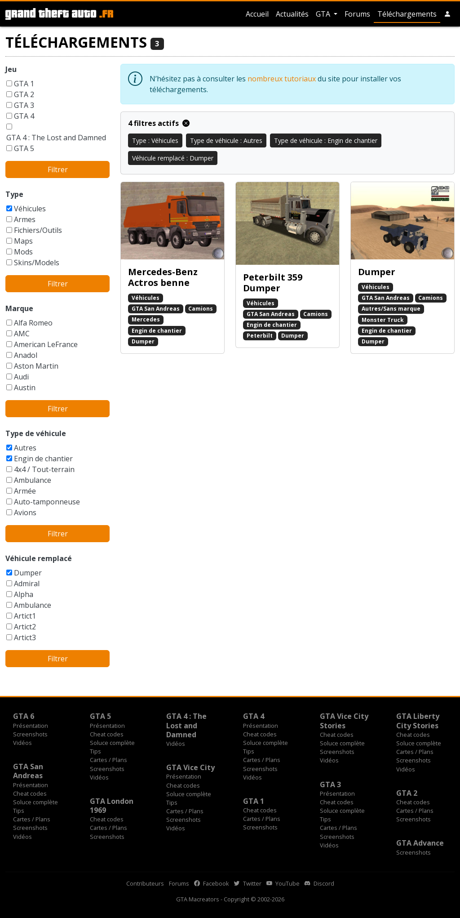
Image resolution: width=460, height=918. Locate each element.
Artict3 (25, 637)
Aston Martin (36, 366)
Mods (23, 252)
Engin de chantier (43, 458)
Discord (319, 883)
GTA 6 (23, 716)
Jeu (11, 69)
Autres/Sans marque (391, 308)
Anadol (25, 355)
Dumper (28, 573)
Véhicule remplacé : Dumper (172, 158)
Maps (23, 241)
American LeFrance (46, 344)
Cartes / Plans (108, 760)
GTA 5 (24, 148)
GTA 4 (24, 116)
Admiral (27, 583)
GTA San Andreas (156, 308)
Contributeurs (145, 883)
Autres (25, 448)
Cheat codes (107, 734)
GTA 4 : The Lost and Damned (56, 138)
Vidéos (22, 743)
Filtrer (58, 169)
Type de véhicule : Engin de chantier (325, 140)
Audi (21, 377)
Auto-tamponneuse (47, 502)
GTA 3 (24, 105)
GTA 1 (24, 84)
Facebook (211, 883)
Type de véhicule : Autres (226, 140)
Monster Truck (383, 320)
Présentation (30, 726)
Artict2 (25, 627)
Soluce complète (112, 743)
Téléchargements (407, 14)
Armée (25, 491)
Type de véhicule (35, 433)
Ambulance (32, 480)
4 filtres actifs (159, 123)
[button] (447, 14)
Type (14, 194)
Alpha (23, 594)
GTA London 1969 (111, 805)
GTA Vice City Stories (344, 720)
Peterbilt (260, 335)
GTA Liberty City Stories (417, 720)
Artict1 (25, 616)
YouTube (283, 883)
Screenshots (30, 734)
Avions (25, 512)
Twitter (247, 883)
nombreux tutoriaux (282, 79)
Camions (200, 308)
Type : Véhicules (155, 140)
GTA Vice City (190, 767)
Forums (357, 14)
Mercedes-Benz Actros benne (163, 277)
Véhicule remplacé (38, 558)
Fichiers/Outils (38, 230)
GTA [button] (324, 14)
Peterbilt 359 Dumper (272, 282)
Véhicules (30, 209)
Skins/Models (36, 262)
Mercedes (146, 319)
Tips (95, 751)
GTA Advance (420, 843)
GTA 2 (24, 94)
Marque (19, 308)
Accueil (257, 14)
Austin (24, 387)
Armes (24, 219)
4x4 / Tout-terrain (44, 469)
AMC (22, 334)
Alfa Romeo (33, 323)
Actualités (292, 14)
